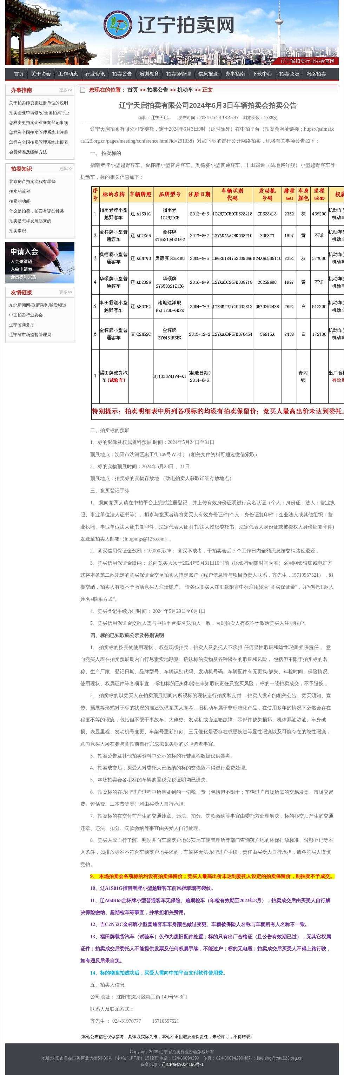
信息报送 (208, 74)
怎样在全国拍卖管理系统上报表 (38, 142)
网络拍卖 (316, 74)
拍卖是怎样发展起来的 (30, 220)
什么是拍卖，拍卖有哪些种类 (36, 211)
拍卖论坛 (289, 74)
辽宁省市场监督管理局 (30, 334)
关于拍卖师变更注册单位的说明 (38, 102)
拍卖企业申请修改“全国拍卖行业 (39, 112)
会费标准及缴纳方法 (28, 152)
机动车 (185, 90)
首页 (19, 74)
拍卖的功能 (19, 201)
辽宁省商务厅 (21, 324)
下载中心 (262, 74)
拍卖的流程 (19, 191)
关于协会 (41, 74)
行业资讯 (95, 74)
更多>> (65, 89)
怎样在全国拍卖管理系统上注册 (38, 132)
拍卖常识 (17, 230)
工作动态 (68, 74)
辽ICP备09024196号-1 (182, 1064)
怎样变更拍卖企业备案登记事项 (38, 122)
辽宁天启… (161, 117)
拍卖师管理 (178, 74)
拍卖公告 (122, 74)
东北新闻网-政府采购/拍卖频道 (37, 305)
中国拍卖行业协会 (26, 315)
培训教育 (149, 74)
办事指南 (235, 74)
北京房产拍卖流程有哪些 (32, 181)
